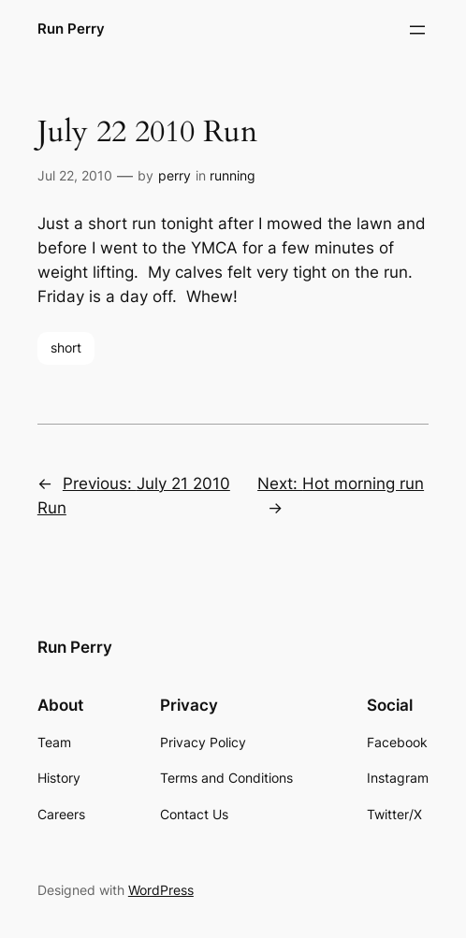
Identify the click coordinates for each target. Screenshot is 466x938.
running (232, 175)
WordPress (161, 890)
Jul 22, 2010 (74, 175)
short (66, 347)
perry (174, 175)
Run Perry (71, 29)
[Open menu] (417, 30)
